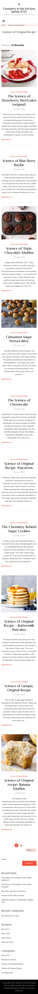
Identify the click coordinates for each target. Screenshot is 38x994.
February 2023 (7, 942)
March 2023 (6, 938)
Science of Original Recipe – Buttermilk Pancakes (19, 625)
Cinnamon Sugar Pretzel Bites (19, 339)
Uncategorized (7, 972)
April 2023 (5, 933)
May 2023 (5, 929)
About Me (5, 955)
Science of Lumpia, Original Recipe (19, 688)
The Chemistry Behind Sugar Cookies (19, 529)
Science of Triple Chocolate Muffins (19, 250)
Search (4, 859)
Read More (5, 139)
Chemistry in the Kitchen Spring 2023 (19, 10)
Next (29, 850)
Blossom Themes (20, 988)
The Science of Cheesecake (19, 402)
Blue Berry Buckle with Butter (13, 891)
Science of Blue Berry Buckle (19, 163)
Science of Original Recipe (19, 92)
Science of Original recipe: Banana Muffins (19, 784)
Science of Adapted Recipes (12, 964)
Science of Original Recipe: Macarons (19, 466)
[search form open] (19, 4)
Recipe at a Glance (8, 959)
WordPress (19, 991)
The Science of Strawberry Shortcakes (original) (19, 100)
